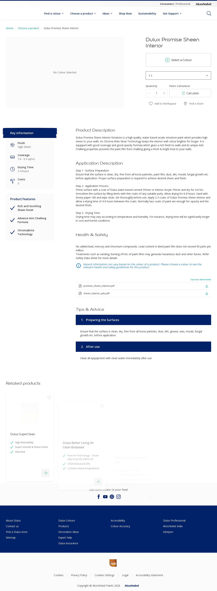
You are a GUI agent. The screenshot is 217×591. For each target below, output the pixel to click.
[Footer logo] (100, 563)
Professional (183, 4)
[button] (206, 285)
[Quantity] (156, 93)
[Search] (209, 13)
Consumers (167, 4)
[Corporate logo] (203, 4)
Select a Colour (178, 60)
